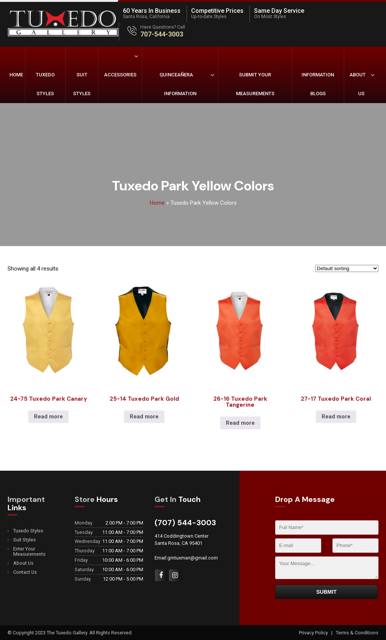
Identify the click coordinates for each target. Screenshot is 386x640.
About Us (357, 84)
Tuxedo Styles (45, 84)
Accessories (120, 75)
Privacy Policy (314, 632)
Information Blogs (318, 84)
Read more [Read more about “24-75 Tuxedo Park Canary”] (48, 416)
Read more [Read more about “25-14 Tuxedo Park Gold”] (144, 416)
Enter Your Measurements (29, 551)
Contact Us (25, 572)
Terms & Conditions (357, 632)
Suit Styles (81, 84)
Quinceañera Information (177, 84)
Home (16, 75)
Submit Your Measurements (255, 84)
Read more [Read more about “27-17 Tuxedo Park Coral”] (336, 416)
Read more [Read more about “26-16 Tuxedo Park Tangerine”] (240, 423)
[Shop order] (346, 268)
